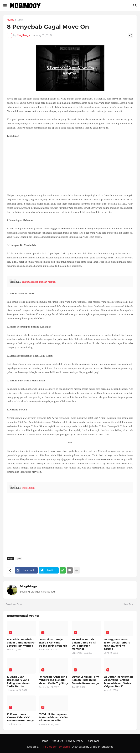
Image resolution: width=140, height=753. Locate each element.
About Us (57, 740)
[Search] (135, 5)
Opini (20, 19)
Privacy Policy (74, 740)
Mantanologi (28, 487)
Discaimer (93, 740)
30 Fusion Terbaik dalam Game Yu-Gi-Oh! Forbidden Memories (84, 644)
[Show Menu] (4, 5)
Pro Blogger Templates (56, 746)
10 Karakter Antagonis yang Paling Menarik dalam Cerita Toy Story (53, 680)
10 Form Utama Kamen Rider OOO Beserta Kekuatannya (20, 717)
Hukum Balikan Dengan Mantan (38, 281)
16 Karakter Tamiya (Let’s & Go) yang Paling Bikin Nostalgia (53, 642)
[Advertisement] (70, 165)
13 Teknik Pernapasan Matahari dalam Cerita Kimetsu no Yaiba (53, 717)
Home (10, 19)
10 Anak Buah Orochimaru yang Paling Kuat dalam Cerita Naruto (18, 681)
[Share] (130, 35)
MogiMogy (28, 586)
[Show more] (77, 570)
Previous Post (14, 604)
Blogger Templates (101, 746)
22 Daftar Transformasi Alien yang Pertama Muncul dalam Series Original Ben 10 (118, 681)
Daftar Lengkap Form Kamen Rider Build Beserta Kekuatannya (85, 680)
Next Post (128, 604)
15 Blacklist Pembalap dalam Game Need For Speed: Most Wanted (21, 642)
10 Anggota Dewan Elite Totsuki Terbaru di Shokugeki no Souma (117, 644)
